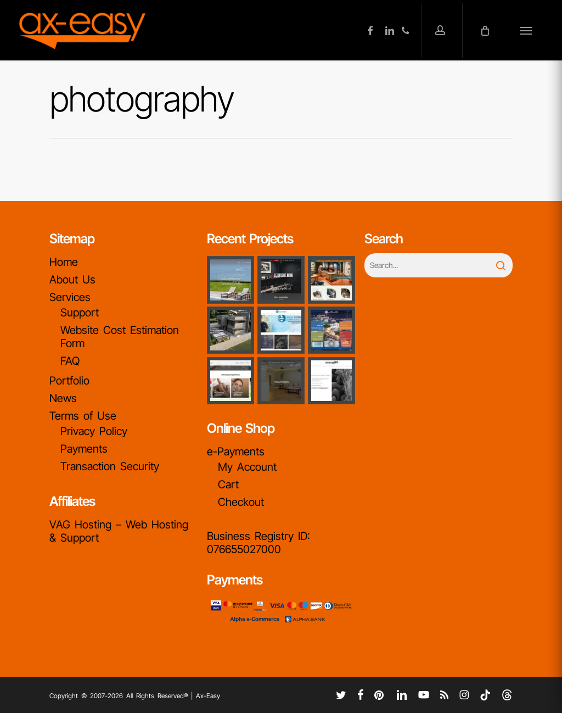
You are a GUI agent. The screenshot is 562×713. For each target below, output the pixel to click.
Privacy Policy (93, 431)
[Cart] (487, 30)
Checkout (241, 502)
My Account (247, 467)
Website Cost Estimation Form (119, 337)
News (63, 398)
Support (79, 312)
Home (63, 262)
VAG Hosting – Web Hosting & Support (118, 531)
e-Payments (236, 451)
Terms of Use (82, 415)
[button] (526, 30)
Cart (228, 484)
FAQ (70, 360)
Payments (84, 448)
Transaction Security (109, 466)
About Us (72, 279)
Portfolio (69, 380)
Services (70, 297)
